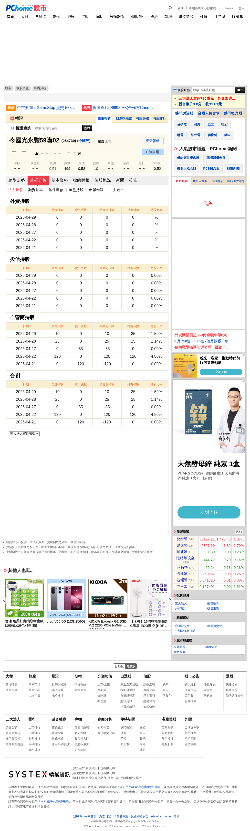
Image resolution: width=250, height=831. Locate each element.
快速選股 (232, 684)
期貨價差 (80, 690)
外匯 (204, 16)
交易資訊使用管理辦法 (55, 801)
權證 (154, 16)
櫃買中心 (34, 690)
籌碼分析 (38, 180)
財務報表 (149, 701)
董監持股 (76, 190)
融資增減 (57, 733)
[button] (170, 600)
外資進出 (181, 608)
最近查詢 (182, 181)
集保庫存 (56, 190)
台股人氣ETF (208, 113)
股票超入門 (81, 738)
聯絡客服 (179, 652)
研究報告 (103, 727)
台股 (123, 733)
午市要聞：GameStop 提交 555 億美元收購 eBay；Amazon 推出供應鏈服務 (47, 108)
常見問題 (179, 647)
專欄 (78, 719)
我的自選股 (200, 181)
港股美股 (186, 16)
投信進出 (213, 608)
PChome (227, 8)
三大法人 (181, 603)
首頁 (10, 16)
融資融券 (35, 190)
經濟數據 (190, 744)
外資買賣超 (13, 733)
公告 (133, 180)
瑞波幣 (182, 552)
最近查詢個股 (129, 684)
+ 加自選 (153, 152)
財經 (143, 744)
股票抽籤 (190, 701)
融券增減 (57, 738)
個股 (147, 676)
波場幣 (182, 580)
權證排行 (159, 118)
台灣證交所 (182, 626)
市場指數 (34, 695)
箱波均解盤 (81, 727)
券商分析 (104, 719)
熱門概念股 (233, 113)
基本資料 (60, 180)
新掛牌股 (190, 684)
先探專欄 (80, 750)
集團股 (101, 695)
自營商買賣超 (14, 744)
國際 (143, 727)
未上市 (124, 744)
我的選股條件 (234, 695)
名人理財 (80, 733)
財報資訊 (126, 701)
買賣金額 (11, 727)
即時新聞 (127, 719)
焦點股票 (167, 744)
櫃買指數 (11, 690)
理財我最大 (81, 744)
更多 (238, 531)
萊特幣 (182, 567)
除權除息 (210, 684)
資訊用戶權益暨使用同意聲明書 (140, 787)
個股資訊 (22, 88)
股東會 (208, 695)
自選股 (40, 16)
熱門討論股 (184, 113)
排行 (70, 16)
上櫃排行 (34, 733)
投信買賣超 (13, 738)
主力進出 (116, 190)
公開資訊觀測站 (185, 631)
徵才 (176, 816)
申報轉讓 (96, 190)
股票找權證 (124, 118)
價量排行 (218, 181)
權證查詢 (21, 128)
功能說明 (212, 647)
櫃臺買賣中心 (216, 626)
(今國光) (84, 141)
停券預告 (190, 690)
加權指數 (11, 684)
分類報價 (117, 16)
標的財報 (81, 180)
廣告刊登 (105, 816)
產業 (123, 738)
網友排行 (34, 750)
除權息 (237, 16)
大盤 (24, 16)
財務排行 (34, 738)
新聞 (181, 8)
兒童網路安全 (139, 816)
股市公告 (192, 676)
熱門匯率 (190, 733)
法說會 (208, 690)
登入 (241, 8)
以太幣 (182, 545)
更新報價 (152, 141)
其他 (143, 738)
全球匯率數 (192, 727)
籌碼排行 (34, 744)
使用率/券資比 (61, 744)
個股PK (137, 16)
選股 (85, 16)
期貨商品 (80, 684)
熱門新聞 (126, 727)
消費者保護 (121, 816)
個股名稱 (183, 90)
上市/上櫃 (103, 684)
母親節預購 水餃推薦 (202, 8)
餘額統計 (57, 727)
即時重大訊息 (236, 181)
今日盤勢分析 (106, 733)
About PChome (161, 816)
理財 (143, 750)
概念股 (101, 701)
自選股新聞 (127, 707)
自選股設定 (127, 695)
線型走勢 (17, 180)
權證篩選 (142, 118)
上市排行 (34, 727)
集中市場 (34, 684)
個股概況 (102, 180)
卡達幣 (182, 574)
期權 (168, 16)
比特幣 (219, 16)
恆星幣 (182, 586)
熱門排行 (167, 738)
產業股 (101, 690)
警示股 (189, 695)
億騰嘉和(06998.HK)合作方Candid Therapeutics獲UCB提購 (123, 108)
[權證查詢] (58, 128)
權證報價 (104, 118)
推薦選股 (232, 690)
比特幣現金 (185, 558)
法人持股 (15, 190)
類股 (99, 16)
